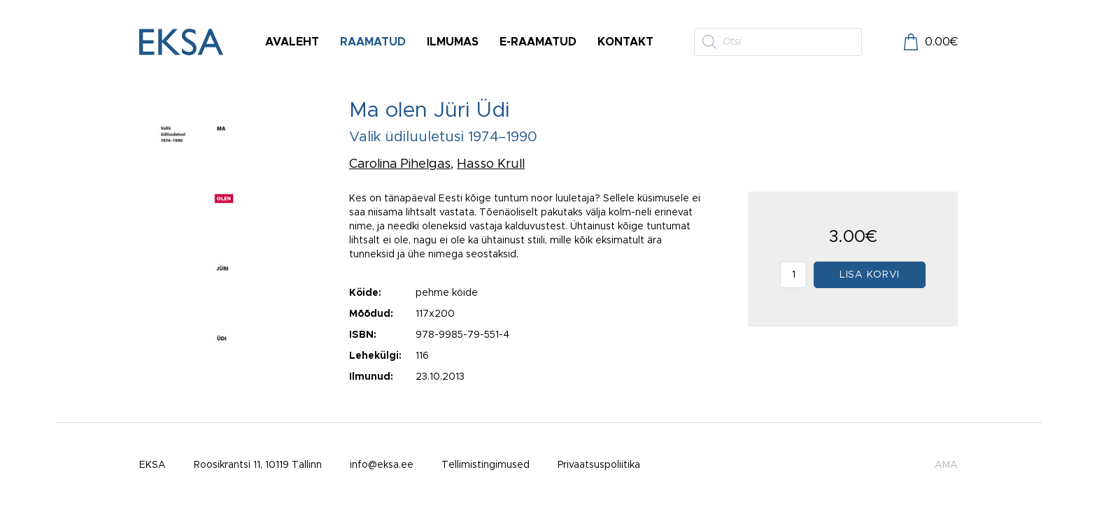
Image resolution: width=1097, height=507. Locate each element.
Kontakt (625, 42)
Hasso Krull (491, 164)
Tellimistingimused (485, 465)
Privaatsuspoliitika (599, 465)
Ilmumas (453, 42)
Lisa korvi (870, 275)
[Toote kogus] (793, 275)
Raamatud (373, 42)
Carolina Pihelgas (400, 164)
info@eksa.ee (381, 465)
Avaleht (292, 42)
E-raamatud (538, 42)
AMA (946, 465)
